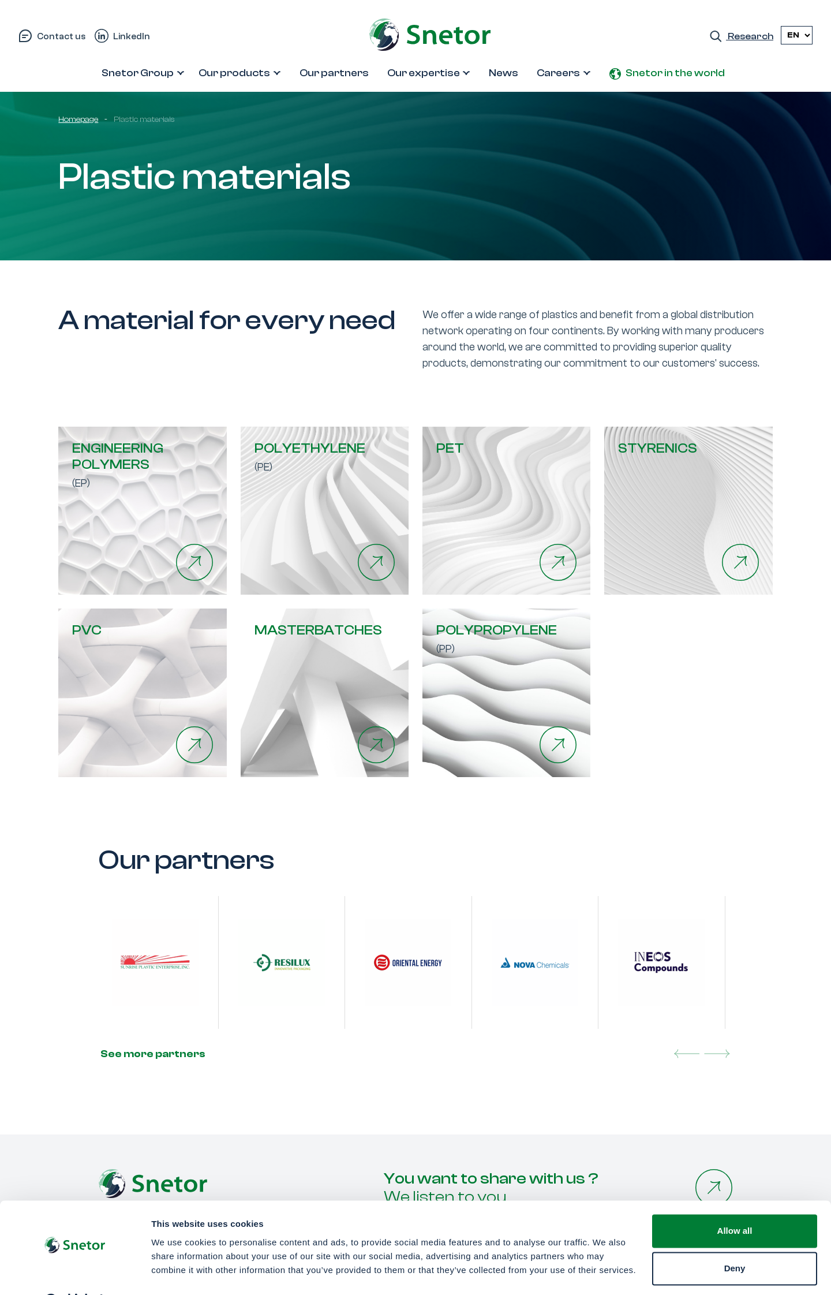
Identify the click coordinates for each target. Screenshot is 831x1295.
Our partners (334, 73)
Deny (735, 1239)
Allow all (735, 1201)
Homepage (78, 119)
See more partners (152, 1054)
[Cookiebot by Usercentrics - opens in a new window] (74, 1272)
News (503, 73)
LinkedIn (131, 36)
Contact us (61, 36)
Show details (178, 1272)
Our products (234, 73)
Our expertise (423, 73)
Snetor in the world (675, 73)
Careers (558, 73)
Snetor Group (138, 73)
